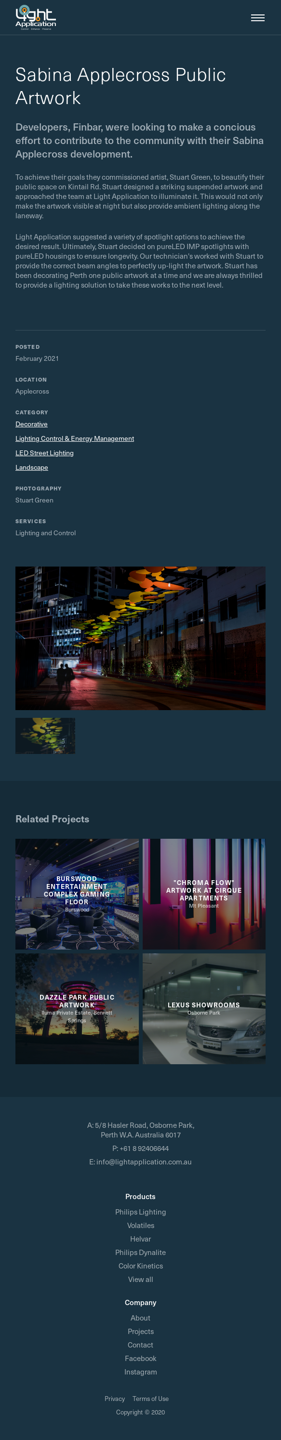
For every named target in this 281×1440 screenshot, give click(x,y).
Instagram (140, 1371)
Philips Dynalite (140, 1252)
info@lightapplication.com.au (144, 1161)
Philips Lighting (140, 1211)
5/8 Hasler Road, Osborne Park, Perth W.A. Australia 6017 (144, 1130)
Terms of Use (151, 1398)
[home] (35, 17)
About (140, 1317)
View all (140, 1279)
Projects (141, 1331)
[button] (254, 17)
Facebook (141, 1358)
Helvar (140, 1238)
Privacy (115, 1398)
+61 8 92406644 (144, 1148)
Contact (140, 1344)
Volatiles (140, 1225)
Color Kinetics (141, 1265)
